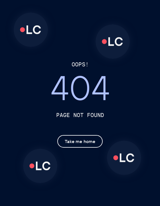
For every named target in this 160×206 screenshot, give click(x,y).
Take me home (80, 141)
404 (80, 90)
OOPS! (80, 64)
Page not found (80, 114)
